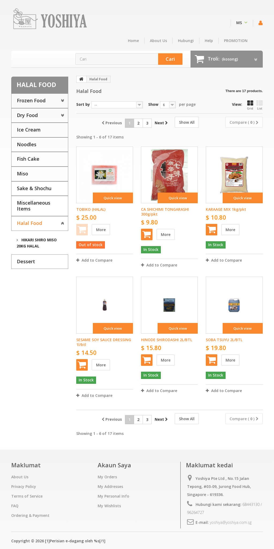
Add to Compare (97, 260)
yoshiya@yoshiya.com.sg (231, 522)
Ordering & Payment (30, 515)
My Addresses (110, 486)
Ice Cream (29, 129)
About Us (158, 40)
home (133, 40)
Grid (250, 105)
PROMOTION (236, 40)
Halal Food (29, 223)
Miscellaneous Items (33, 206)
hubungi (186, 40)
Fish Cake (28, 159)
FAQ (14, 505)
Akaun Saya (114, 465)
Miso (22, 173)
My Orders (107, 476)
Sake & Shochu (34, 188)
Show (153, 104)
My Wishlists (109, 505)
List (259, 105)
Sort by (83, 104)
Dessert (26, 261)
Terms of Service (27, 496)
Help (209, 40)
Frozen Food (31, 100)
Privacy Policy (23, 486)
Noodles (26, 144)
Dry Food (27, 115)
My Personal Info (113, 496)
